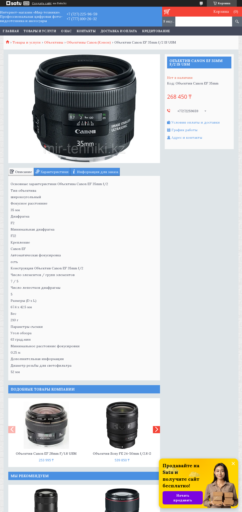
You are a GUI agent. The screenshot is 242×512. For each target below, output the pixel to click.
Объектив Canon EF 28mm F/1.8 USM (46, 453)
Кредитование (156, 31)
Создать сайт (42, 3)
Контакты (86, 31)
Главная (11, 31)
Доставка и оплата (119, 31)
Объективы (53, 42)
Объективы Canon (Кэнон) (89, 42)
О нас (66, 31)
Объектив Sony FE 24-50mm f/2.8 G (122, 453)
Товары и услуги (40, 31)
